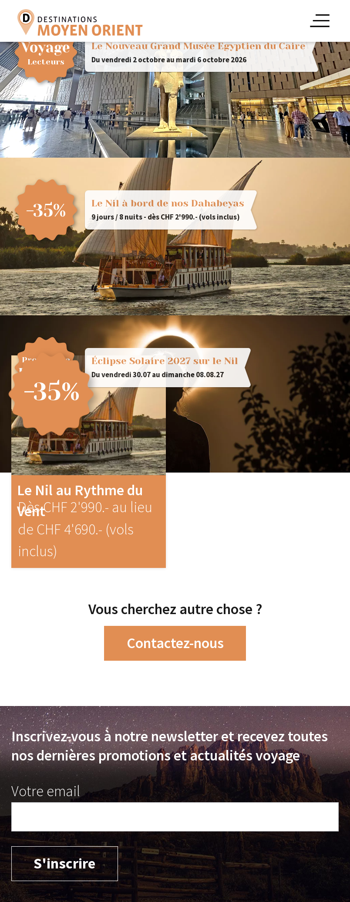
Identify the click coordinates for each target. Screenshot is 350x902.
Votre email (45, 791)
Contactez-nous (175, 643)
